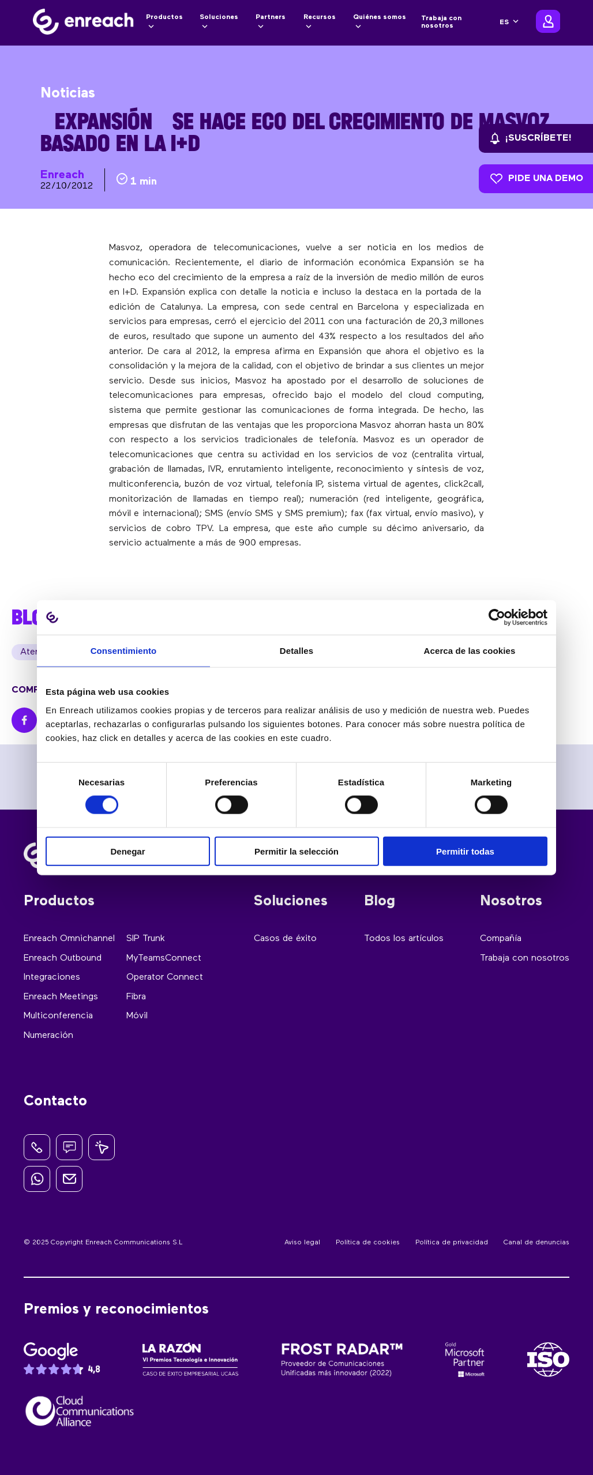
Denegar (127, 851)
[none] (509, 22)
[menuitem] (509, 22)
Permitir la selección (296, 851)
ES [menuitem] (504, 22)
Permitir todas (465, 851)
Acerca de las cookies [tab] (470, 651)
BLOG (33, 617)
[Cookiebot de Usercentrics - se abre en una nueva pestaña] (496, 617)
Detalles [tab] (296, 651)
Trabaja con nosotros (441, 22)
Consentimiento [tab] (124, 651)
